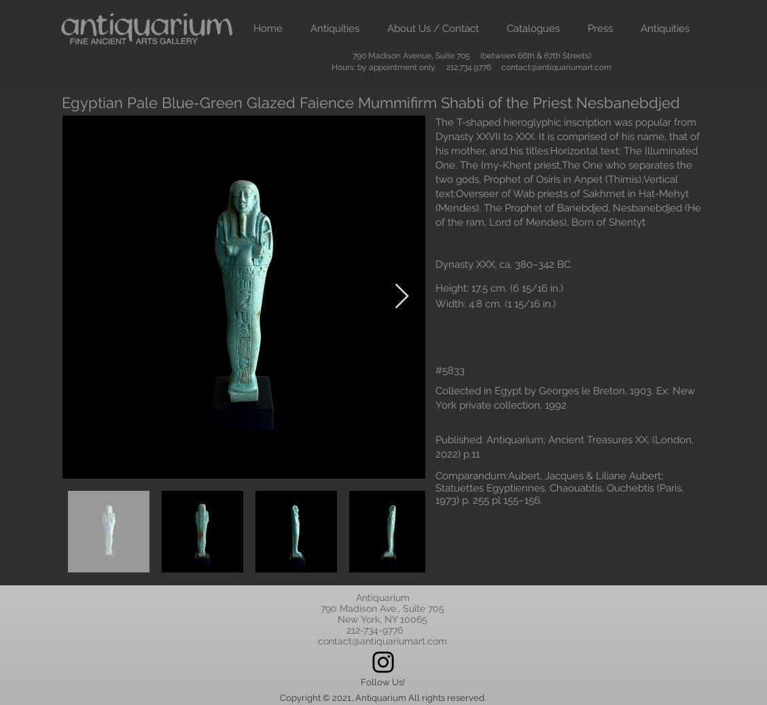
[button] (335, 29)
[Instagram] (383, 662)
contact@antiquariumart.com (556, 67)
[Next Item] (402, 296)
